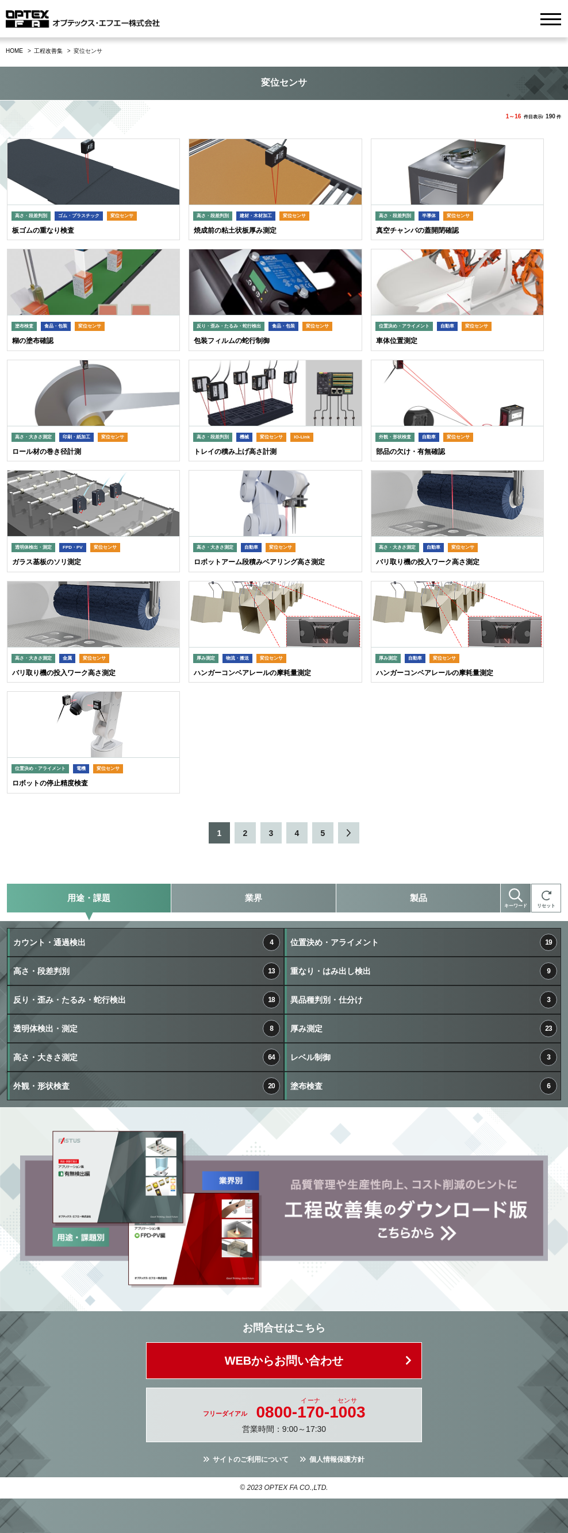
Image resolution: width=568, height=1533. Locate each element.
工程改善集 (48, 51)
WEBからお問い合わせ (284, 1360)
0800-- (311, 1412)
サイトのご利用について (251, 1459)
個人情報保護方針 (336, 1459)
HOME (14, 51)
